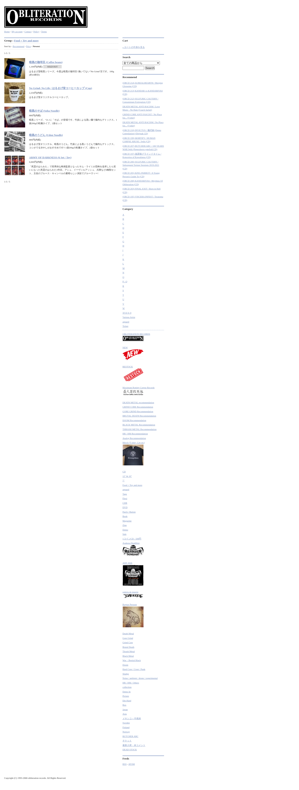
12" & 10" (127, 476)
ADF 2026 (133, 574)
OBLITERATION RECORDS (136, 337)
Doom (125, 665)
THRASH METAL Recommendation (140, 429)
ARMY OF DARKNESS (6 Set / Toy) (50, 157)
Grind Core (128, 642)
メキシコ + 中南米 (132, 718)
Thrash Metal (129, 651)
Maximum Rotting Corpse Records (138, 391)
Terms (44, 31)
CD (124, 471)
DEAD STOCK (130, 749)
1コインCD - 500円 (132, 538)
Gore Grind (128, 638)
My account (17, 31)
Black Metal (128, 656)
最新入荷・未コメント (134, 745)
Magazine (127, 521)
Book (125, 516)
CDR (125, 503)
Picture (126, 696)
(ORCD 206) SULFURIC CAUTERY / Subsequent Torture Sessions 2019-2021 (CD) (141, 165)
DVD (125, 507)
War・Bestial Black (132, 660)
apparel (126, 321)
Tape (125, 494)
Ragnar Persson (133, 615)
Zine (125, 525)
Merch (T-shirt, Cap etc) (134, 453)
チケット (127, 740)
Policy (36, 31)
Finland (126, 727)
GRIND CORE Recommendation (138, 407)
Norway (126, 731)
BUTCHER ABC (130, 736)
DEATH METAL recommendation (138, 402)
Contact (27, 31)
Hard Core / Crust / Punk (134, 669)
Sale (124, 534)
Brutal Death (128, 647)
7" (124, 480)
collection (127, 687)
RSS (125, 764)
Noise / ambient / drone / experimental (140, 678)
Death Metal (128, 633)
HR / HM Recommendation (135, 433)
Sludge (126, 674)
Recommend (18, 46)
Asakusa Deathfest (133, 549)
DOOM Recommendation (134, 420)
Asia (125, 714)
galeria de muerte (133, 594)
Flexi (125, 498)
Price (28, 46)
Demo (125, 529)
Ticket (125, 326)
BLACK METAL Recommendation (139, 424)
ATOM (131, 764)
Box (124, 705)
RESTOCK (133, 373)
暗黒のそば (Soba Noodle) (44, 110)
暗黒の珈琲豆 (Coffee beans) (45, 62)
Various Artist (129, 317)
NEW (133, 353)
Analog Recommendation (134, 438)
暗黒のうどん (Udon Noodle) (46, 135)
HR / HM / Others (131, 682)
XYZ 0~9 (127, 313)
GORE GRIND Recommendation (138, 411)
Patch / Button (129, 512)
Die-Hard (127, 700)
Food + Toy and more (26, 40)
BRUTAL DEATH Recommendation (139, 416)
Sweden (126, 723)
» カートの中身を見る (134, 47)
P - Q (125, 281)
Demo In (127, 691)
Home (7, 31)
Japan (125, 709)
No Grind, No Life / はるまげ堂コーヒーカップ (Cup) (60, 88)
